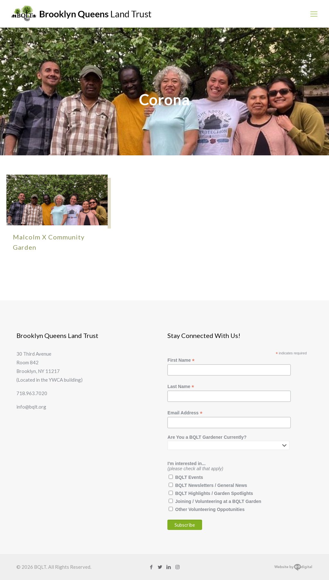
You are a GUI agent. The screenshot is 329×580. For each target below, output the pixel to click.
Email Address (184, 413)
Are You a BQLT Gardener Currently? (206, 437)
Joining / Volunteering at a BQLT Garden (218, 501)
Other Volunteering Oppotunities (210, 509)
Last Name (180, 387)
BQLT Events (189, 477)
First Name (180, 360)
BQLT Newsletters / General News (211, 485)
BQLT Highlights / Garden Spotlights (214, 493)
